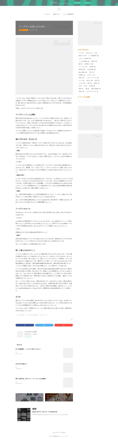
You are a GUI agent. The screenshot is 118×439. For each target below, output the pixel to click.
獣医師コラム (89, 64)
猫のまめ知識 (83, 72)
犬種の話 (94, 61)
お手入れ (89, 53)
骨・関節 (92, 85)
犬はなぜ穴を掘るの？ (21, 364)
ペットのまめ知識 (24, 30)
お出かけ (89, 80)
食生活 (81, 77)
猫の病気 (82, 69)
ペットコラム (83, 66)
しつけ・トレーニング (92, 77)
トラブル (82, 83)
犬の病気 (92, 66)
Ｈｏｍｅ (47, 14)
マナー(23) (40, 314)
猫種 (81, 64)
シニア (81, 53)
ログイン (87, 3)
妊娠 (89, 83)
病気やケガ (56, 14)
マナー (81, 80)
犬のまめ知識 (91, 69)
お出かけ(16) (44, 314)
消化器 (81, 91)
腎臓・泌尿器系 (96, 88)
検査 (97, 80)
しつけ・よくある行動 (85, 58)
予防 (91, 72)
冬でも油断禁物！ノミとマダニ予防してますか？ (28, 349)
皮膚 (81, 88)
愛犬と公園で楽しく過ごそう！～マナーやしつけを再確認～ (31, 378)
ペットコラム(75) (27, 314)
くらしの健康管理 (68, 14)
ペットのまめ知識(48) (20, 314)
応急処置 (82, 75)
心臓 (87, 88)
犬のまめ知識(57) (34, 314)
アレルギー (91, 75)
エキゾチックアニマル (92, 91)
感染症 (96, 83)
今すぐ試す (77, 2)
